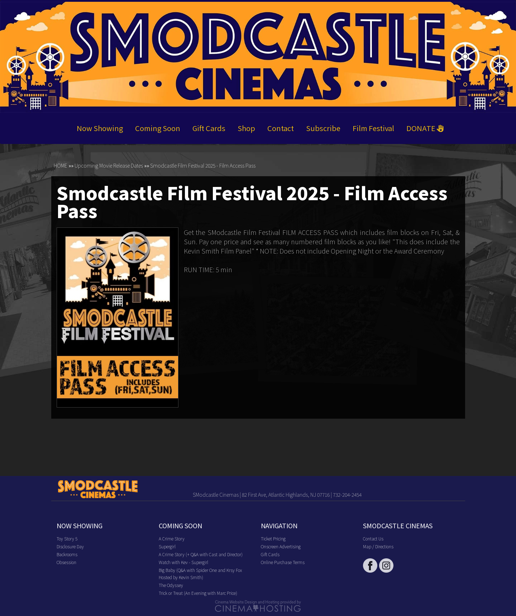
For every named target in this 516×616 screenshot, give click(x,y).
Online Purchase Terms (283, 562)
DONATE (425, 128)
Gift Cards (208, 128)
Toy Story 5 (67, 538)
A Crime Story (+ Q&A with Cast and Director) (201, 554)
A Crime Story (172, 538)
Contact (280, 128)
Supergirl (167, 546)
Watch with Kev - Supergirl (183, 562)
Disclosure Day (70, 546)
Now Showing (100, 128)
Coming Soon (157, 128)
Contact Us (373, 538)
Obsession (66, 562)
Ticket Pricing (273, 538)
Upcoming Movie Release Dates (109, 165)
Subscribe (323, 128)
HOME (60, 165)
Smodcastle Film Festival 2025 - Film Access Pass (202, 165)
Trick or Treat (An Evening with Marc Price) (198, 593)
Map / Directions (378, 546)
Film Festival (373, 128)
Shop (246, 128)
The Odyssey (171, 585)
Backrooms (67, 554)
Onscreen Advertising (281, 546)
